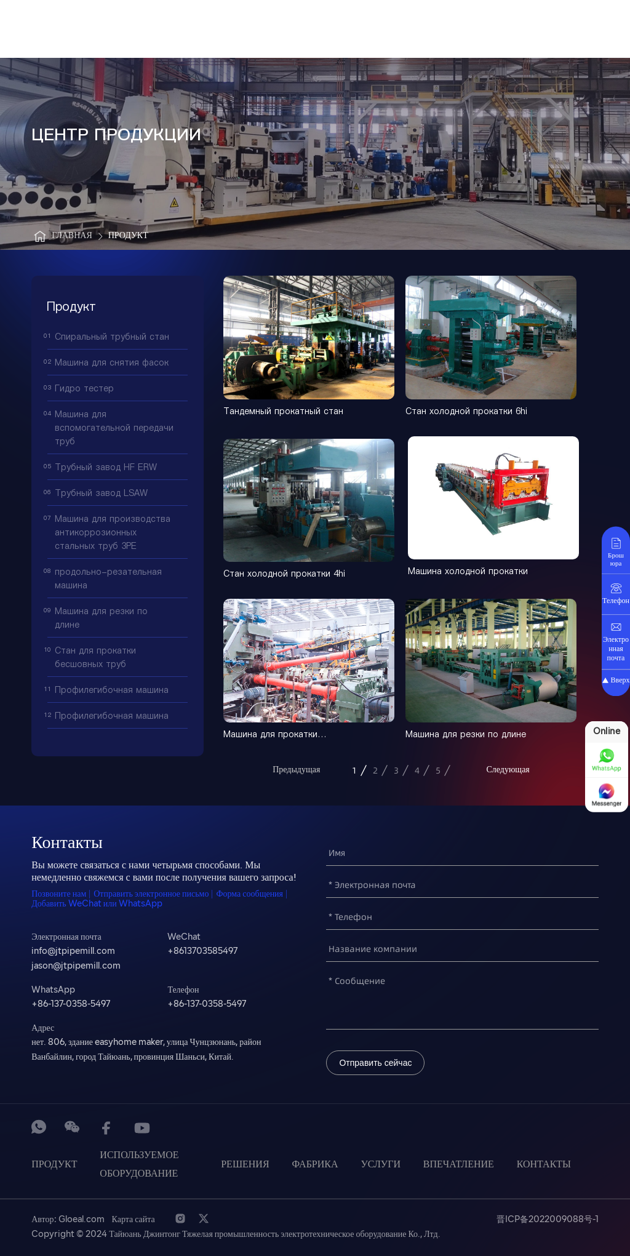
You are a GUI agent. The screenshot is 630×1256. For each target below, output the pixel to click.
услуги (381, 1165)
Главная (61, 236)
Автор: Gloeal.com (67, 1220)
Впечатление (458, 1165)
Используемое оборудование (139, 1165)
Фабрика (315, 1165)
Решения (245, 1165)
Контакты (544, 1165)
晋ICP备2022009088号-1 (547, 1220)
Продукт (128, 236)
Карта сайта (133, 1220)
